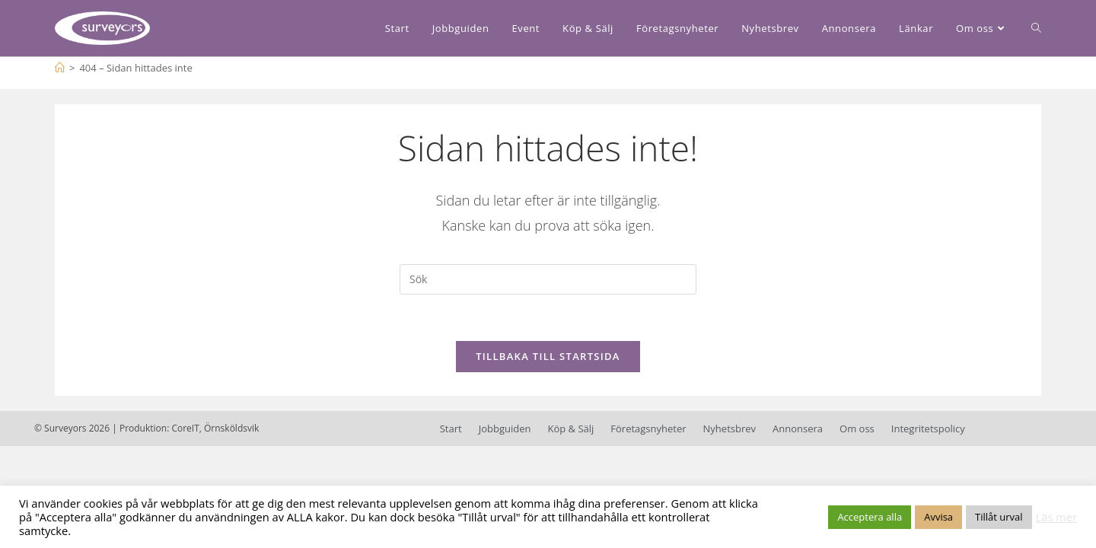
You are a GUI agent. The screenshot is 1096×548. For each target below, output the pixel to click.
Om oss (857, 428)
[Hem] (60, 68)
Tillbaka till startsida (548, 356)
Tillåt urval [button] (999, 517)
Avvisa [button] (938, 517)
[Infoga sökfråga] (548, 279)
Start (451, 428)
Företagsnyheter (648, 428)
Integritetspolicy (928, 428)
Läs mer (1056, 517)
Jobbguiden (505, 428)
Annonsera (798, 428)
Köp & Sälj (570, 428)
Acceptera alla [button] (869, 517)
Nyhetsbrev (729, 428)
